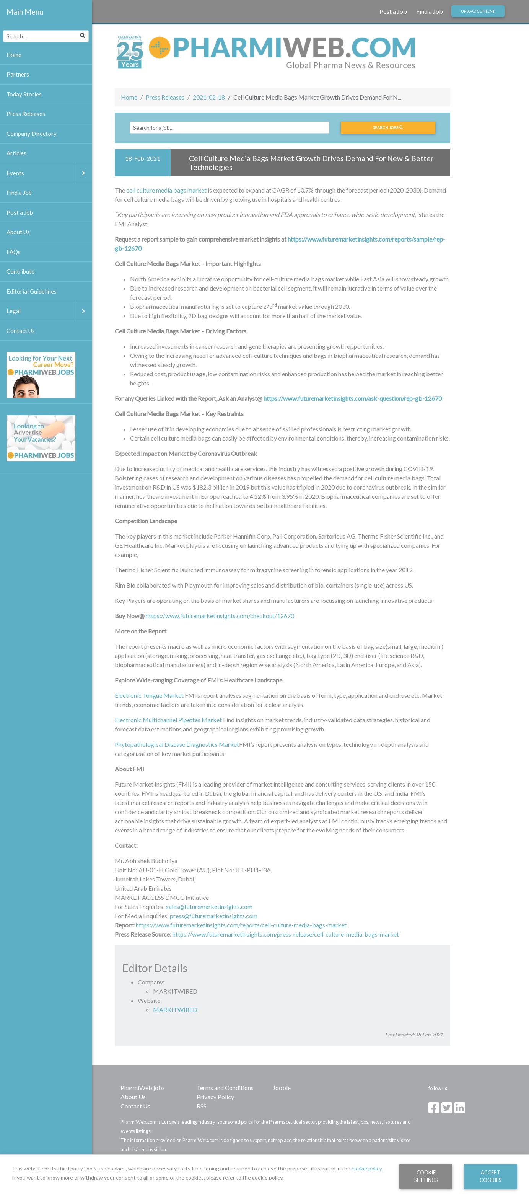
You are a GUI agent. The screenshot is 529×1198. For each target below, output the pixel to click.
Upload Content (478, 11)
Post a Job (393, 11)
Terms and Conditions (225, 1087)
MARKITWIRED (175, 1009)
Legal (49, 311)
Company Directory (32, 133)
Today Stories (24, 94)
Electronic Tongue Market (149, 695)
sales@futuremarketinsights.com (209, 906)
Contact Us (135, 1106)
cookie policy (367, 1168)
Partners (18, 74)
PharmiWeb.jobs (142, 1087)
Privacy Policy (215, 1096)
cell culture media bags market (166, 190)
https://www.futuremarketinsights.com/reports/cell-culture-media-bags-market (241, 925)
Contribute (20, 271)
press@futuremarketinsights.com (213, 915)
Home (129, 97)
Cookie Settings (426, 1176)
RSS (202, 1106)
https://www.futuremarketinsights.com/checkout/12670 (220, 615)
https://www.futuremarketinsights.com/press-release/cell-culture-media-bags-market (286, 934)
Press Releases (165, 97)
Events (49, 173)
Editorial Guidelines (32, 291)
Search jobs (388, 127)
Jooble (282, 1087)
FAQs (14, 251)
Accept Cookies (490, 1176)
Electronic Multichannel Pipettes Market (168, 719)
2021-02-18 (209, 97)
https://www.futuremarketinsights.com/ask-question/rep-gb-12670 (353, 398)
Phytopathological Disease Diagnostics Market (177, 744)
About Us (133, 1096)
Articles (16, 153)
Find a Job (429, 11)
